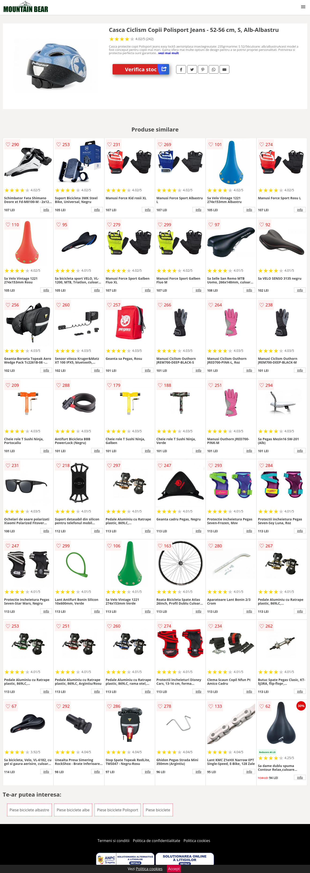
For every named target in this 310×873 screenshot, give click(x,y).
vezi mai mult (168, 53)
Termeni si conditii (114, 840)
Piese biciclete (158, 810)
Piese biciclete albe (73, 810)
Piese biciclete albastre (29, 810)
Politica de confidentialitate (156, 840)
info (46, 209)
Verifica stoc (147, 69)
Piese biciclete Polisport (117, 810)
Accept (174, 868)
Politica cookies (197, 840)
